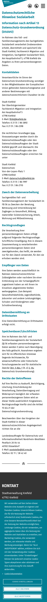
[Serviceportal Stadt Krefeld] (15, 3)
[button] (43, 6)
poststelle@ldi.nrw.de (20, 449)
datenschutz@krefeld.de (22, 178)
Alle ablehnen (22, 589)
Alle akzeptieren (22, 596)
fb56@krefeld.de (17, 119)
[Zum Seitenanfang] (23, 463)
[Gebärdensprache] (36, 6)
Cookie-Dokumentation (13, 574)
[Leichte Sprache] (30, 6)
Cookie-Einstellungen (22, 582)
